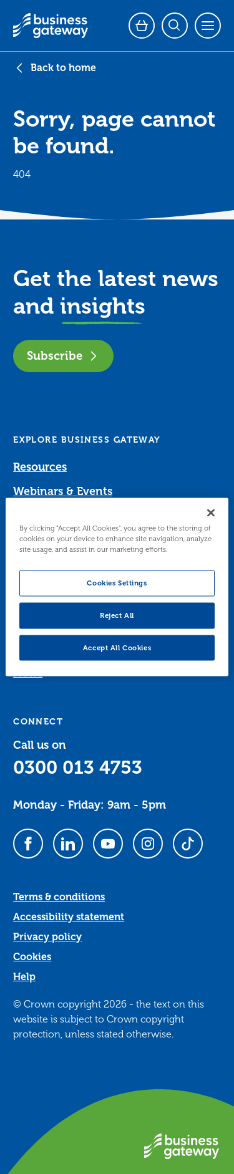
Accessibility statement (68, 917)
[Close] (211, 512)
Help (24, 977)
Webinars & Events (62, 491)
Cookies (32, 957)
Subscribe (63, 355)
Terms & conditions (59, 897)
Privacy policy (47, 937)
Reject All (117, 615)
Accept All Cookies (117, 647)
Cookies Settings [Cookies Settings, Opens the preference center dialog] (117, 583)
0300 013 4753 (77, 767)
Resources (40, 467)
